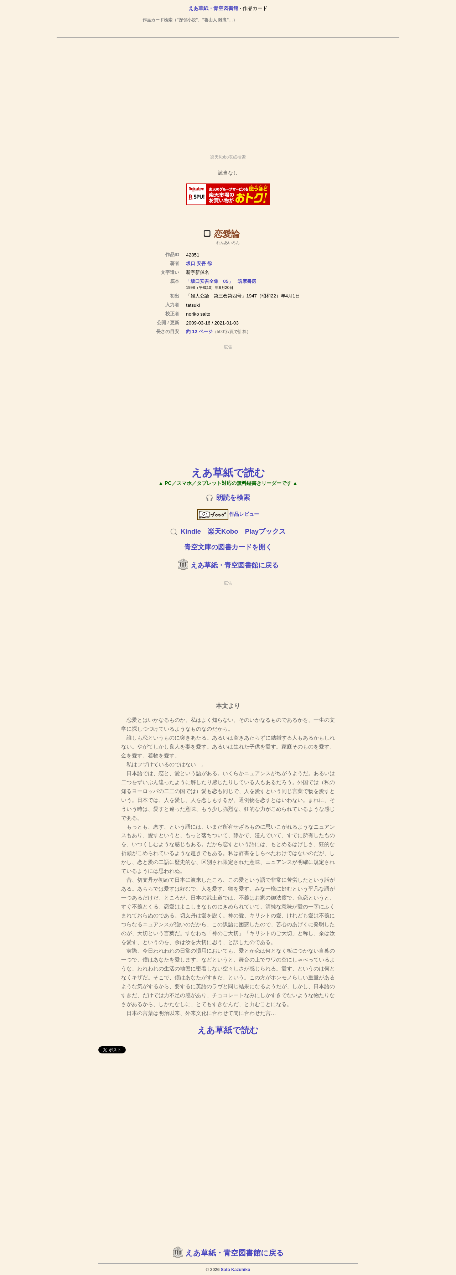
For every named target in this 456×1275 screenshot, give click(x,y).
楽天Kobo (223, 531)
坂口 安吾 (196, 263)
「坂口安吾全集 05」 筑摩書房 (221, 281)
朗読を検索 (233, 497)
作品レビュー (228, 514)
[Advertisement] (228, 93)
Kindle (191, 531)
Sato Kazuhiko (235, 1269)
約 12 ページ (199, 331)
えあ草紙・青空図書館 (213, 8)
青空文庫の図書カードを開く (228, 547)
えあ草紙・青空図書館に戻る (235, 565)
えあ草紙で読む (228, 472)
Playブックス (265, 531)
